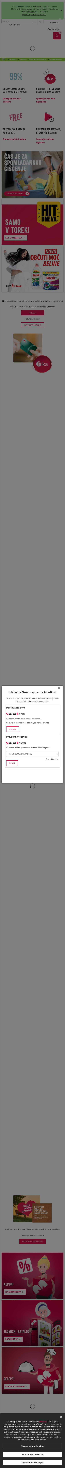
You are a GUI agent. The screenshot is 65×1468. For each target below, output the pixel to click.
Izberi (12, 763)
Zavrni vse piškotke (32, 1454)
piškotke (43, 1421)
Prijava (12, 729)
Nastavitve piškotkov (32, 1446)
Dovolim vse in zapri (32, 1462)
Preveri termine (52, 759)
